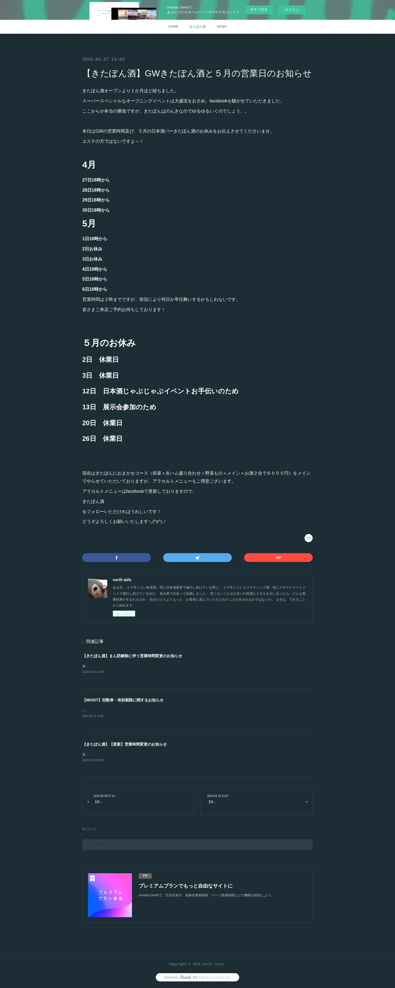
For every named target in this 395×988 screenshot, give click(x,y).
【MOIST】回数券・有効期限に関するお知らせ (122, 700)
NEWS (222, 27)
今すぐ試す (259, 9)
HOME (173, 27)
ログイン (292, 10)
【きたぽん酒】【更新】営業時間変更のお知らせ (124, 745)
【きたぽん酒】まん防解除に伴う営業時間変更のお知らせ (132, 656)
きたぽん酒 (197, 27)
